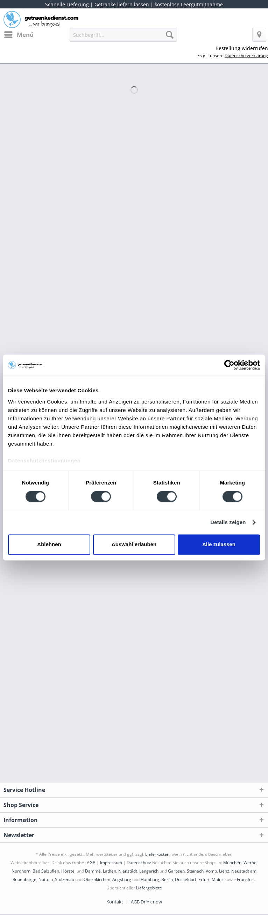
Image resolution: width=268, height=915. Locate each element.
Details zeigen (228, 522)
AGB (91, 863)
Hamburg (150, 879)
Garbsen (176, 871)
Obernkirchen (97, 879)
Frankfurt (246, 879)
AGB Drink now (146, 902)
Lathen (109, 871)
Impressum (111, 863)
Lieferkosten (157, 854)
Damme (93, 871)
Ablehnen (49, 545)
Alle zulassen (218, 545)
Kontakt (114, 902)
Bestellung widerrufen (242, 48)
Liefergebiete (149, 888)
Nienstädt (127, 871)
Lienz (224, 871)
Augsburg (121, 879)
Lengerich (148, 871)
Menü (19, 34)
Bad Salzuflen (46, 871)
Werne (250, 863)
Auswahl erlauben (134, 545)
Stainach (195, 871)
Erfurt (204, 879)
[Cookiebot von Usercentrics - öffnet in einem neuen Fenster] (229, 365)
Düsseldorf (185, 879)
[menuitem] (18, 35)
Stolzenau (64, 879)
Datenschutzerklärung (246, 56)
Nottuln (45, 879)
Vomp (211, 871)
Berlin (167, 879)
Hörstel (68, 871)
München (232, 863)
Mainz (218, 879)
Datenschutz (139, 863)
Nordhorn (21, 871)
